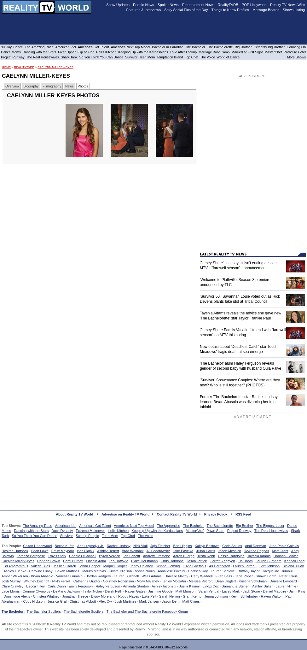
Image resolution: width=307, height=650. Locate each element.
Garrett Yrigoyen (222, 561)
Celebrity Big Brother (269, 47)
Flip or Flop (86, 52)
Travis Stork (57, 556)
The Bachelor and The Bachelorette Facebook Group (147, 611)
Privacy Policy (215, 514)
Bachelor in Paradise (167, 47)
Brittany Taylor (249, 571)
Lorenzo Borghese (31, 556)
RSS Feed (243, 514)
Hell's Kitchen (118, 531)
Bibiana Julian (293, 566)
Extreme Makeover (90, 531)
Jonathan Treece (75, 596)
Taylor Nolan (92, 591)
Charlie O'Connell (82, 556)
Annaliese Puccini (171, 571)
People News (143, 5)
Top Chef (128, 536)
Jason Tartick (197, 561)
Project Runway (239, 531)
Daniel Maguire (274, 591)
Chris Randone (171, 561)
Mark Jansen (149, 601)
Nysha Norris (145, 571)
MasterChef (195, 531)
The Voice (145, 536)
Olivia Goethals (194, 566)
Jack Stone (251, 591)
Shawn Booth (266, 576)
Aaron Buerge (183, 556)
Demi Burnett (73, 561)
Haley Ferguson (108, 586)
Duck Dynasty (62, 531)
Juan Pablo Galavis (284, 546)
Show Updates (118, 5)
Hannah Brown (48, 561)
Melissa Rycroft (200, 581)
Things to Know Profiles (230, 10)
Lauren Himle (285, 586)
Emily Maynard (62, 551)
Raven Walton (272, 596)
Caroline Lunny (40, 571)
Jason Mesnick (229, 551)
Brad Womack (133, 551)
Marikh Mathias (94, 571)
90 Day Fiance (12, 47)
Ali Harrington (219, 566)
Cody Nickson (34, 601)
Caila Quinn (57, 586)
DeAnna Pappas (256, 551)
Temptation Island (170, 57)
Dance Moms (11, 52)
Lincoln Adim (96, 561)
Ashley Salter (262, 586)
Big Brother (244, 526)
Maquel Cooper (115, 566)
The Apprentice (168, 526)
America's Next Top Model (134, 526)
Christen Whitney (46, 596)
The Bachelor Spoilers (43, 611)
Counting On (296, 47)
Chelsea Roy (198, 571)
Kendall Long (294, 561)
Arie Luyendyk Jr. (90, 546)
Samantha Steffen (235, 586)
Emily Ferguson (81, 586)
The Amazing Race (37, 526)
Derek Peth (113, 591)
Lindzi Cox (211, 586)
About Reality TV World (74, 514)
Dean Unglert (225, 581)
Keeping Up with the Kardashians (157, 531)
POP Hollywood (254, 5)
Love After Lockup (183, 52)
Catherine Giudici (86, 581)
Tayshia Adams (259, 556)
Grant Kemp (192, 596)
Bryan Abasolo (42, 576)
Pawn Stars (215, 531)
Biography (30, 86)
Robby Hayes (128, 596)
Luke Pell (149, 596)
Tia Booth (245, 561)
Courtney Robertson (118, 581)
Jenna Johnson (216, 596)
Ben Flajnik (85, 551)
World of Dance (228, 57)
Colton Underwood (37, 546)
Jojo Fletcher (160, 546)
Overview (12, 86)
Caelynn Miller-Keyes (55, 67)
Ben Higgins (182, 546)
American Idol (65, 526)
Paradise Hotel (295, 52)
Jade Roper (244, 576)
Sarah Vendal (208, 591)
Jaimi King (297, 591)
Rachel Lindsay (118, 546)
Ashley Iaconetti (164, 586)
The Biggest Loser (270, 526)
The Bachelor (193, 526)
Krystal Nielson (120, 571)
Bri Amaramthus (15, 566)
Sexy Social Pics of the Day (186, 10)
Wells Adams (151, 576)
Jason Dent (171, 601)
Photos (83, 86)
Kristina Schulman (253, 581)
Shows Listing (294, 10)
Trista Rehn (206, 556)
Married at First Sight (247, 52)
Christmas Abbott (83, 601)
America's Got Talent (95, 526)
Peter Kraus (288, 576)
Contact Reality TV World (177, 514)
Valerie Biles (40, 566)
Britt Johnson (269, 566)
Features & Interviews (143, 10)
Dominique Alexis (16, 596)
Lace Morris (11, 591)
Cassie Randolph (231, 556)
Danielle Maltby (176, 576)
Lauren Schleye (223, 571)
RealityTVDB (24, 67)
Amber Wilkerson (15, 576)
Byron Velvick (109, 556)
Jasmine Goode (160, 591)
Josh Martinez (125, 601)
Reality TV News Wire (287, 5)
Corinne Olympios (36, 591)
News (69, 86)
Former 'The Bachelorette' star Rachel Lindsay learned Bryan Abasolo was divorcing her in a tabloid (239, 402)
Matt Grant (280, 551)
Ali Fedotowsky (158, 551)
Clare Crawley (12, 586)
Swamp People (87, 536)
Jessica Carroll (64, 566)
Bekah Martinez (67, 571)
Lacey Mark (231, 591)
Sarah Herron (169, 596)
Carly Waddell (201, 576)
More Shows (296, 57)
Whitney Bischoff (36, 581)
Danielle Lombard (283, 581)
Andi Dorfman (255, 546)
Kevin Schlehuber (244, 596)
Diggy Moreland (103, 596)
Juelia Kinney (189, 586)
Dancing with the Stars (31, 531)
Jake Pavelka (183, 551)
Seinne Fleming (168, 566)
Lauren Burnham (268, 561)
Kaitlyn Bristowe (207, 546)
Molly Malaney (148, 581)
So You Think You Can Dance (34, 536)
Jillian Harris (205, 551)
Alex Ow (105, 601)
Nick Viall (140, 546)
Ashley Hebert (108, 551)
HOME (6, 67)
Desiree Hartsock (15, 551)
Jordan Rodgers (98, 576)
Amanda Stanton (136, 586)
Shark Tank (69, 57)
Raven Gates (135, 591)
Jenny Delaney (141, 566)
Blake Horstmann (144, 561)
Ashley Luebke (14, 571)
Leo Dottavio (118, 561)
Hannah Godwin (286, 556)
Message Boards (265, 10)
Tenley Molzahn (174, 581)
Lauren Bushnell (126, 576)
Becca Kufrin (64, 546)
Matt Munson (186, 591)
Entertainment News (198, 5)
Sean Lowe (40, 551)
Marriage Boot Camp (214, 52)
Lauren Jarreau (245, 566)
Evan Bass (224, 576)
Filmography (52, 86)
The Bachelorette (220, 526)
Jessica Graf (57, 601)
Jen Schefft (131, 556)
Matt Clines (191, 601)
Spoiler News (168, 5)
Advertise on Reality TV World (125, 514)
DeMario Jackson (66, 591)
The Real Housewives (271, 531)
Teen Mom (110, 536)
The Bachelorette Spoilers (84, 611)
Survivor (66, 536)
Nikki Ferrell (61, 581)
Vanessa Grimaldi (69, 576)
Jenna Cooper (89, 566)
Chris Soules (232, 546)
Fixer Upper (67, 52)
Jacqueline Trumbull (278, 571)
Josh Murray (11, 581)
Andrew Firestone (156, 556)
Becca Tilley (35, 586)
